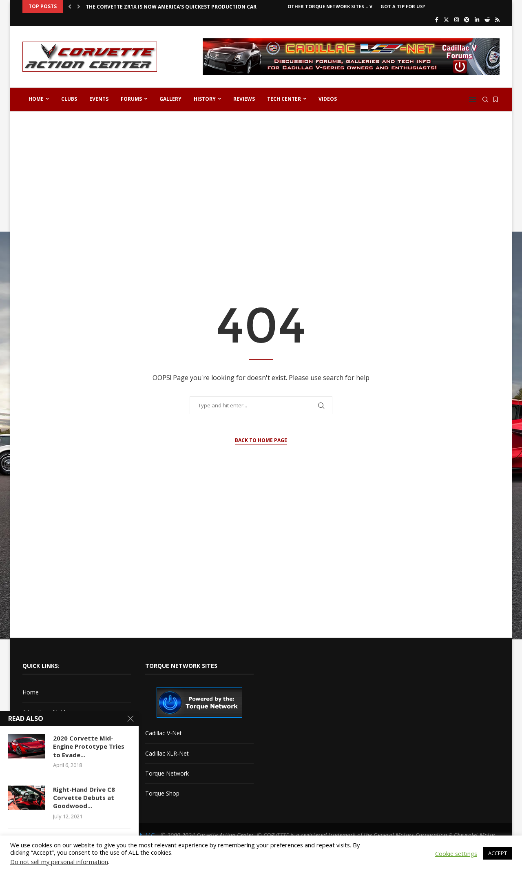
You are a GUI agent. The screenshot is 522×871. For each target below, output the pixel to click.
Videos (328, 98)
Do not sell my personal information (59, 862)
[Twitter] (446, 19)
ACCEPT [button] (497, 853)
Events (98, 98)
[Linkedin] (477, 19)
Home (36, 98)
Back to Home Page (261, 440)
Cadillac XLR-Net (167, 753)
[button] (69, 6)
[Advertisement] (261, 181)
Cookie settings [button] (456, 853)
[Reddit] (487, 19)
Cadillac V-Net (163, 733)
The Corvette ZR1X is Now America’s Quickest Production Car (171, 6)
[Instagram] (456, 19)
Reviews (244, 98)
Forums (131, 98)
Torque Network (167, 773)
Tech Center (284, 98)
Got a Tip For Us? (402, 6)
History (205, 98)
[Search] (485, 99)
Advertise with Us (45, 712)
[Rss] (497, 19)
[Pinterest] (466, 19)
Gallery (170, 98)
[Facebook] (436, 19)
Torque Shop (162, 793)
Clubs (69, 98)
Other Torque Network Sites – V (330, 6)
